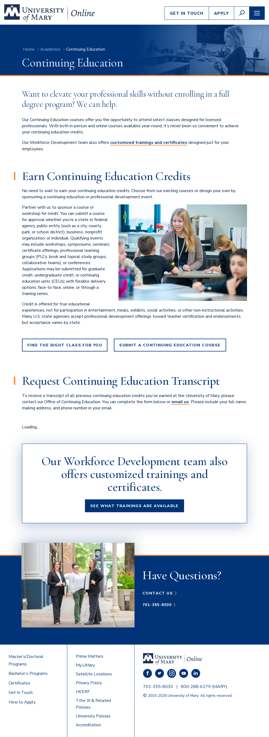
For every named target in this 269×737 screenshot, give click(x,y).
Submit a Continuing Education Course (170, 345)
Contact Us (158, 593)
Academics (50, 49)
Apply (221, 13)
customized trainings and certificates (148, 142)
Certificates (19, 683)
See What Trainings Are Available (134, 505)
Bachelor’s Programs (28, 673)
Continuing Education (85, 49)
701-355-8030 (157, 604)
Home (29, 49)
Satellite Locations (94, 674)
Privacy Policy (89, 683)
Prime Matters (89, 656)
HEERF (83, 692)
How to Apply (22, 702)
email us (180, 402)
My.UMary (85, 665)
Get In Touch (187, 13)
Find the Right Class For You (64, 345)
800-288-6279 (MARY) (204, 687)
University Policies (93, 716)
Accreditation (88, 725)
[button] (241, 13)
